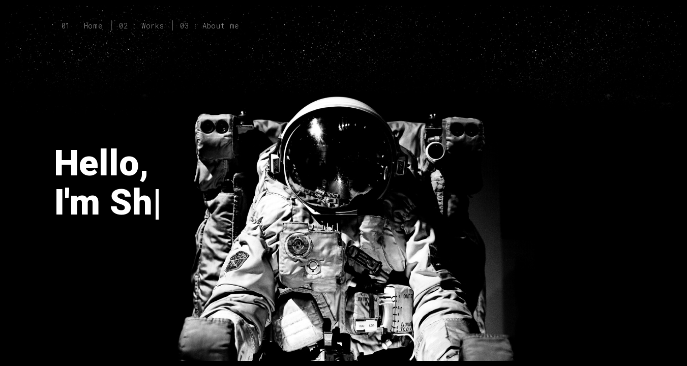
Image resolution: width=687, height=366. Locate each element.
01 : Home (82, 25)
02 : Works (141, 25)
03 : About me (210, 25)
